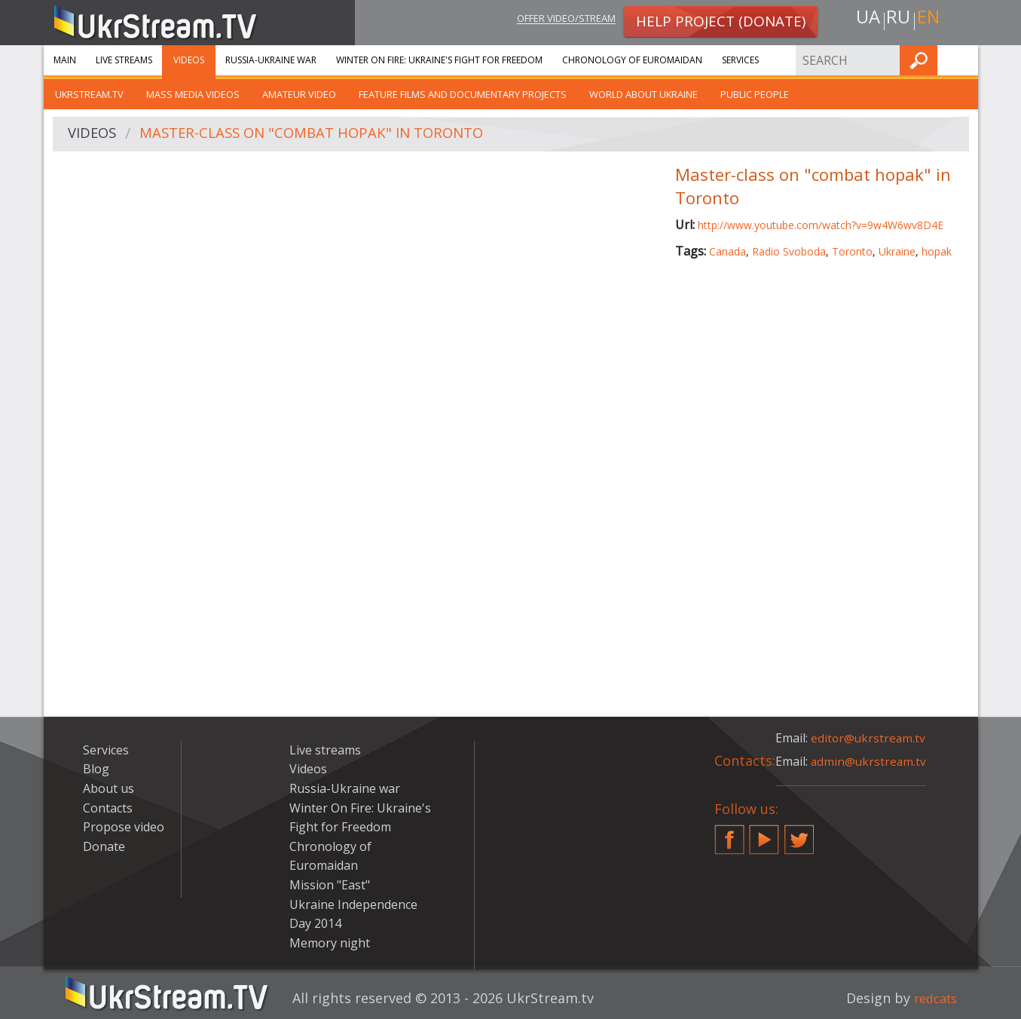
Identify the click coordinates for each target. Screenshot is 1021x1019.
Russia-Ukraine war (270, 60)
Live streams (124, 60)
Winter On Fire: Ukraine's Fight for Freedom (439, 60)
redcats (932, 998)
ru (897, 20)
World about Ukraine (643, 94)
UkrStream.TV (89, 94)
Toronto (852, 251)
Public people (754, 94)
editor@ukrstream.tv (869, 738)
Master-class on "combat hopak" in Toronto (325, 134)
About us (108, 788)
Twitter (799, 833)
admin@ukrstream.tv (869, 761)
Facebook (729, 833)
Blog (96, 768)
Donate (104, 846)
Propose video (123, 827)
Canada (727, 251)
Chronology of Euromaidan (632, 60)
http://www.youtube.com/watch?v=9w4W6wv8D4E (820, 225)
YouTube (764, 833)
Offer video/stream (554, 20)
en (931, 20)
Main (64, 60)
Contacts (108, 808)
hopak (937, 251)
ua (864, 20)
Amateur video (299, 94)
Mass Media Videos (193, 94)
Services (740, 60)
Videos (188, 60)
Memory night (329, 943)
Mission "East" (329, 885)
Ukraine (897, 251)
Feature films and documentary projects (463, 94)
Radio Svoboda (789, 251)
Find (962, 60)
